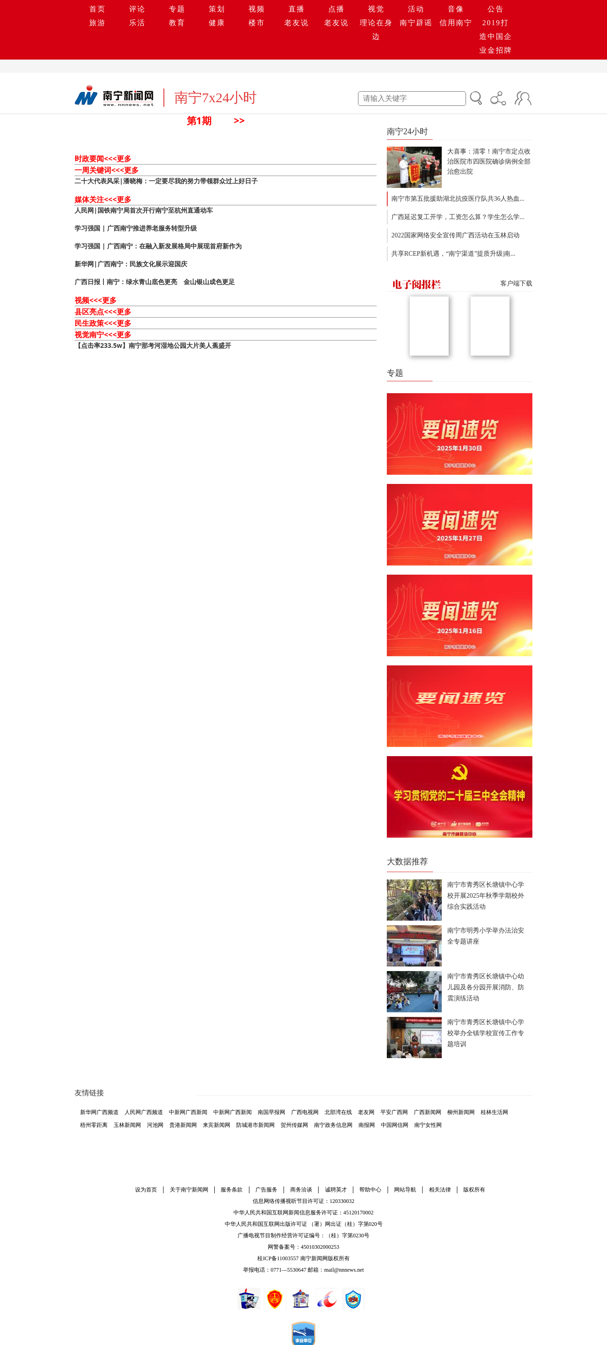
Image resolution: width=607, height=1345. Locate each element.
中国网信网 (394, 1125)
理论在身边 (376, 29)
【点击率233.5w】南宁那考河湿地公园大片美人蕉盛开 (153, 345)
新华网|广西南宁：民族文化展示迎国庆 (131, 263)
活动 (416, 9)
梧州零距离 (94, 1125)
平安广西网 (394, 1112)
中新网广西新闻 (188, 1112)
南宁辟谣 (416, 23)
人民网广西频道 (144, 1112)
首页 (97, 9)
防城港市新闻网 (255, 1125)
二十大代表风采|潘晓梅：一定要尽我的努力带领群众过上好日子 (166, 180)
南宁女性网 (428, 1125)
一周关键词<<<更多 (107, 170)
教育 (177, 23)
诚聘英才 (336, 1189)
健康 (217, 23)
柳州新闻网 (461, 1112)
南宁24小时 (407, 131)
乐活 (137, 23)
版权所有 (474, 1189)
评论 (137, 9)
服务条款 (232, 1189)
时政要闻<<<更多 (103, 159)
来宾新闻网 (216, 1125)
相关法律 (440, 1189)
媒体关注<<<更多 (103, 199)
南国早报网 (271, 1112)
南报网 (366, 1125)
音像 (456, 9)
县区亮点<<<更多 (103, 312)
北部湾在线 (338, 1112)
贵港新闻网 (183, 1125)
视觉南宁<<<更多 (103, 334)
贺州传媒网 (294, 1125)
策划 (217, 9)
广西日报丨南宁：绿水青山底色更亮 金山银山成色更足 (155, 281)
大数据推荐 (407, 861)
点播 (336, 9)
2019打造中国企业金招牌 (495, 36)
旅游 (97, 23)
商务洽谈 (301, 1189)
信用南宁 (455, 23)
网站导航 (405, 1189)
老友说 (296, 23)
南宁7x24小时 (215, 97)
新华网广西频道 (99, 1112)
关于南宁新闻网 (189, 1189)
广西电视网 (305, 1112)
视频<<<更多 (96, 300)
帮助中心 (370, 1189)
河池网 (155, 1125)
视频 (257, 9)
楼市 (257, 23)
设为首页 (146, 1189)
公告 (496, 9)
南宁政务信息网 (333, 1125)
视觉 (376, 9)
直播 (296, 9)
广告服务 (266, 1189)
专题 (177, 9)
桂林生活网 (494, 1112)
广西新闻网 (427, 1112)
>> (239, 120)
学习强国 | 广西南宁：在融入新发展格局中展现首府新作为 (158, 246)
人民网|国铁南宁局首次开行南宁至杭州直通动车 (144, 210)
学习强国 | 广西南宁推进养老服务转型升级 (136, 228)
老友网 (366, 1112)
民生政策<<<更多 (103, 323)
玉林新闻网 (127, 1125)
